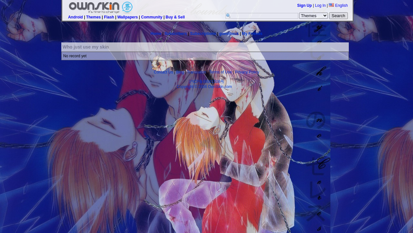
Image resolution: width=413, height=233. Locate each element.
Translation (196, 72)
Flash (109, 17)
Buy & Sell (175, 17)
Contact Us (163, 72)
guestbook (229, 33)
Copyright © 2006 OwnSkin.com (204, 86)
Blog (180, 72)
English (338, 5)
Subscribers (176, 33)
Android (75, 17)
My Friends (252, 33)
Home (156, 33)
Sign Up (304, 5)
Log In (320, 5)
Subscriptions (203, 33)
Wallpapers (127, 17)
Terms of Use (220, 72)
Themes (93, 17)
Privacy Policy (247, 72)
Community (151, 17)
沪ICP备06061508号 (206, 81)
